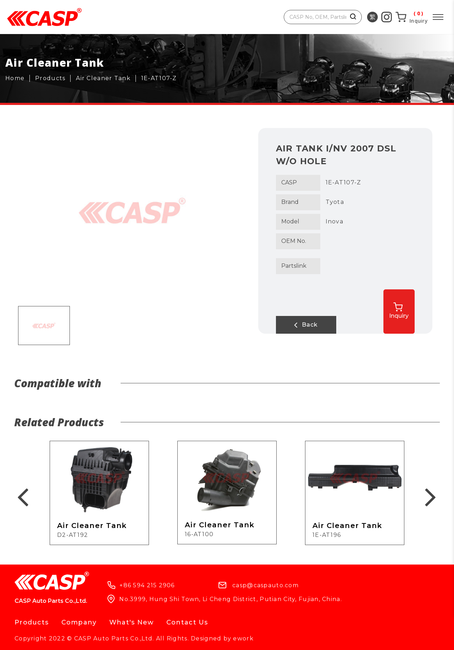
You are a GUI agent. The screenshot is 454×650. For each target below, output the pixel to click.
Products (32, 622)
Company (79, 622)
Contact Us (187, 622)
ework (243, 638)
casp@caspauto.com (265, 585)
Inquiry (401, 310)
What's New (131, 622)
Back (304, 324)
